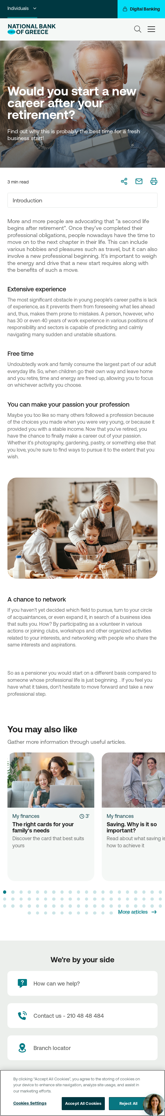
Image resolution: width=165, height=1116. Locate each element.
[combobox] (82, 200)
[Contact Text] (82, 1015)
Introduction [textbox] (27, 200)
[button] (4, 891)
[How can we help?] (82, 983)
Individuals (22, 8)
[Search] (138, 29)
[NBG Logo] (31, 29)
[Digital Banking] (141, 9)
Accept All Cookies (83, 1103)
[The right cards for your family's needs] (50, 780)
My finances (25, 816)
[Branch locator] (82, 1047)
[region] (82, 1093)
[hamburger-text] (151, 29)
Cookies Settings (30, 1103)
